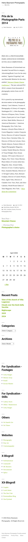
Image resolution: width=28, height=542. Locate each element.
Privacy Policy (14, 535)
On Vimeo (6, 425)
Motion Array (7, 378)
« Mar (7, 284)
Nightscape (6, 310)
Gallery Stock (7, 402)
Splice (5, 473)
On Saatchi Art (8, 422)
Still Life (16, 207)
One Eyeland (7, 499)
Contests (9, 209)
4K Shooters (7, 467)
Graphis (6, 487)
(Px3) (4, 209)
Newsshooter (7, 470)
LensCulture (7, 490)
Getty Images (7, 375)
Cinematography (8, 446)
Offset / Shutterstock (10, 405)
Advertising (6, 207)
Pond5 (5, 381)
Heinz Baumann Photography (13, 3)
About (21, 535)
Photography (7, 440)
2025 (4, 313)
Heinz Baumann (7, 27)
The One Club (8, 493)
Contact (4, 537)
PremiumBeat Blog (9, 496)
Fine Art (6, 443)
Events (14, 209)
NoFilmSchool (8, 461)
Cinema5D (6, 464)
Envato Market (8, 384)
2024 (4, 316)
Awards (12, 207)
